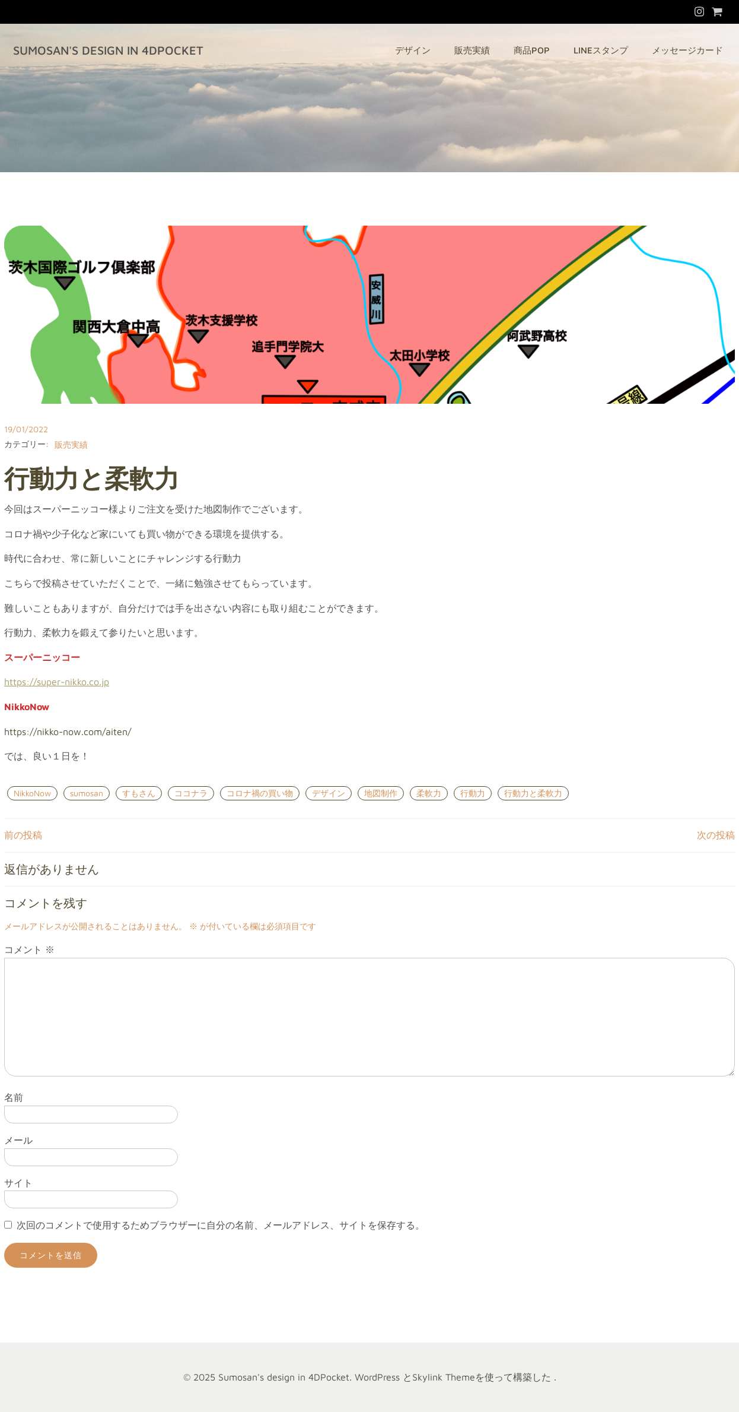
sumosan (86, 793)
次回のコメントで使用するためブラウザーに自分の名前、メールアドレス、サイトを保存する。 (221, 1225)
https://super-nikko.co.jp (56, 681)
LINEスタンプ (601, 50)
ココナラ (191, 793)
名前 (13, 1097)
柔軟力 (428, 793)
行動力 (472, 793)
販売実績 (472, 50)
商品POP (532, 50)
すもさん (138, 793)
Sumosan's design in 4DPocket (108, 50)
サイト (18, 1182)
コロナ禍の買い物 (260, 793)
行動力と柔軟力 (533, 793)
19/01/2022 (26, 429)
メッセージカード (687, 50)
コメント (29, 949)
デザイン (413, 50)
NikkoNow (32, 793)
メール (18, 1140)
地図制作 (380, 793)
